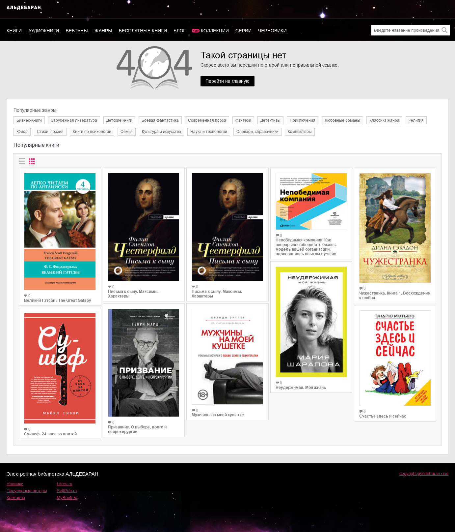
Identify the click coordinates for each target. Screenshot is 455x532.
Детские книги (119, 120)
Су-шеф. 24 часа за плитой (50, 434)
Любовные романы (342, 120)
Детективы (270, 120)
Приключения (302, 120)
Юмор (22, 131)
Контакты (16, 497)
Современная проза (207, 120)
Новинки (15, 483)
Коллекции (215, 30)
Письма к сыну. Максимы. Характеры (133, 293)
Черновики (272, 30)
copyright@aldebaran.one (423, 473)
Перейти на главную (227, 81)
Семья (126, 131)
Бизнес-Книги (29, 120)
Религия (416, 120)
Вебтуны (77, 30)
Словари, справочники (257, 131)
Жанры (103, 30)
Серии (243, 30)
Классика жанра (384, 120)
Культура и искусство (161, 131)
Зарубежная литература (74, 120)
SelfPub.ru (67, 490)
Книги (14, 30)
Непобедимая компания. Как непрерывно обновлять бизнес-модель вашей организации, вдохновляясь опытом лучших (306, 247)
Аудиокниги (43, 30)
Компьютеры (300, 131)
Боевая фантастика (160, 120)
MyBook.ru (67, 497)
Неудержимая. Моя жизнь (301, 387)
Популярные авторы (27, 490)
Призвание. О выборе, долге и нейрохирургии (137, 429)
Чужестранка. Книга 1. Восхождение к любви (394, 295)
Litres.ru (64, 483)
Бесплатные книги (143, 30)
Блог (180, 30)
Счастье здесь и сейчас (382, 416)
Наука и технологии (208, 131)
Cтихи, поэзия (50, 131)
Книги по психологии (92, 131)
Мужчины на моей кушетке (218, 415)
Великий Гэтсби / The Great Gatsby (57, 300)
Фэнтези (243, 120)
